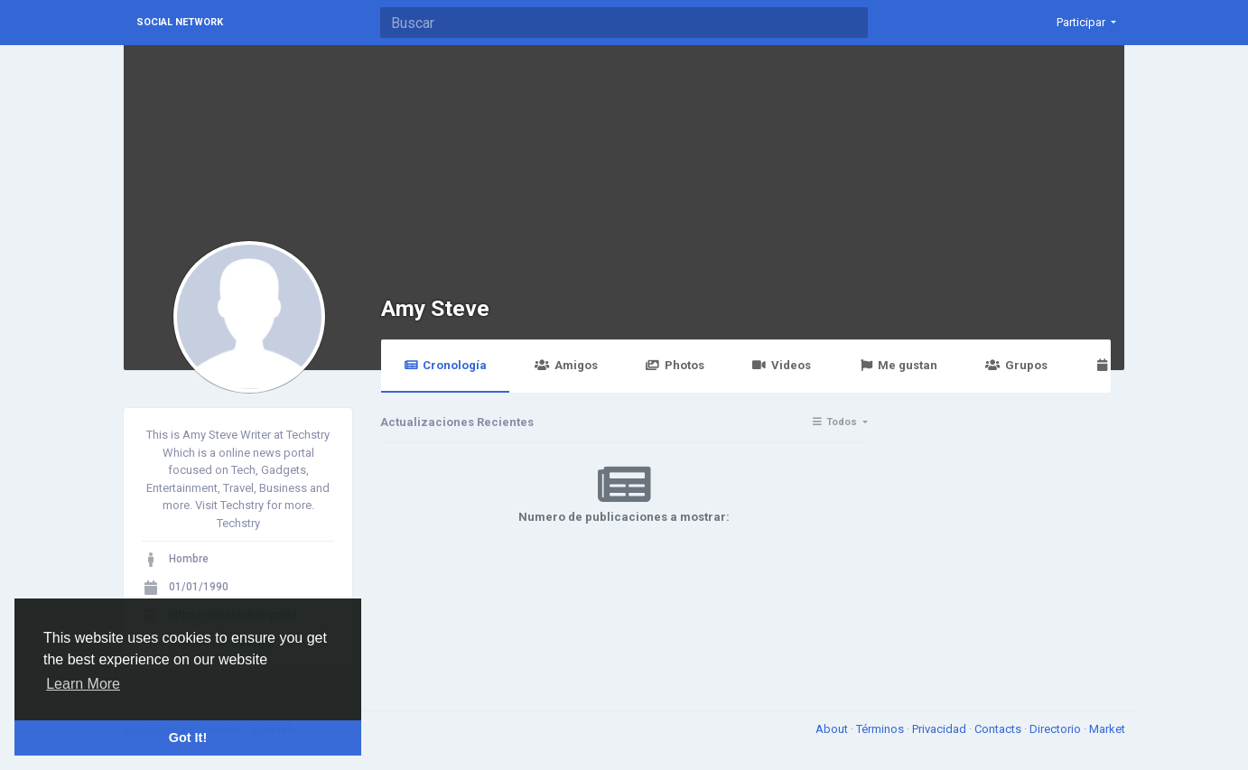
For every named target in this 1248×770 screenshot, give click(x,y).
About (833, 729)
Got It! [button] (188, 737)
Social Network (179, 22)
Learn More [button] (83, 683)
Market (1107, 729)
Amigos (566, 365)
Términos (881, 729)
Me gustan (898, 365)
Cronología (445, 365)
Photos (675, 365)
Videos (781, 365)
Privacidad (940, 729)
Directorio (1056, 729)
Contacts (999, 729)
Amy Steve (435, 308)
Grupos (1016, 365)
